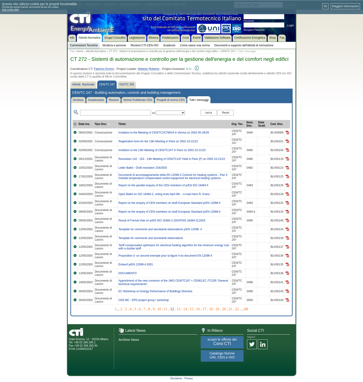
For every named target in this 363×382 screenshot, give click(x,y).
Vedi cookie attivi (10, 9)
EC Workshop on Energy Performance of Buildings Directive (155, 291)
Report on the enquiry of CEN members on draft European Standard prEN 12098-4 (169, 203)
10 (159, 309)
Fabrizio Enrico (104, 69)
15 (191, 309)
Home (79, 51)
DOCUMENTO (128, 273)
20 (224, 309)
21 (230, 309)
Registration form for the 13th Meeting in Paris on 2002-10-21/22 (158, 141)
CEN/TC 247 (228, 51)
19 (217, 309)
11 (165, 309)
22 (237, 309)
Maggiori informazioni (345, 6)
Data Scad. (262, 124)
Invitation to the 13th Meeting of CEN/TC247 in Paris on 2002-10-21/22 (162, 150)
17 (204, 309)
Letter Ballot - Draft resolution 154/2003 (143, 167)
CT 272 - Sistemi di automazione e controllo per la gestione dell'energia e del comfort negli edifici (163, 51)
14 (185, 309)
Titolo (122, 124)
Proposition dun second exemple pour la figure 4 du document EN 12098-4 (165, 255)
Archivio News (129, 340)
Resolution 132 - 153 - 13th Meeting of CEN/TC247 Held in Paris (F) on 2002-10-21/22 (172, 159)
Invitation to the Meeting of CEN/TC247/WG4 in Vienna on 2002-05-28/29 (164, 132)
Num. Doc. (249, 124)
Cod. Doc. (276, 124)
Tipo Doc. (102, 124)
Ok (325, 6)
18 (211, 309)
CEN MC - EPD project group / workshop (144, 300)
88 (246, 309)
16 (198, 309)
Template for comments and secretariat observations (151, 238)
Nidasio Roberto (148, 69)
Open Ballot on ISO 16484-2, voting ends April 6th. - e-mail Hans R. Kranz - (165, 194)
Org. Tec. (237, 124)
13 (178, 309)
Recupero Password (254, 30)
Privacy (189, 378)
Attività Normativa (96, 51)
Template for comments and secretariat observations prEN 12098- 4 (160, 229)
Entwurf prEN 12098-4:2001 (136, 264)
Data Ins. (84, 124)
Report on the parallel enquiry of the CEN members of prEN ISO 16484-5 (163, 185)
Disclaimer (176, 378)
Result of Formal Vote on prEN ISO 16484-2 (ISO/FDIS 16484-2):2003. (162, 220)
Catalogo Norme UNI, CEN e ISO (222, 355)
